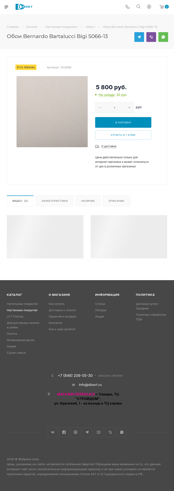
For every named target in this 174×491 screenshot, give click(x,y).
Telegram (139, 37)
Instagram (75, 432)
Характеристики (54, 200)
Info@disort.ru (90, 385)
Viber (151, 37)
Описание (116, 200)
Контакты (55, 323)
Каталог (14, 294)
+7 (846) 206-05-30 (75, 375)
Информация (107, 294)
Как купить (57, 304)
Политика (145, 294)
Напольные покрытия (22, 304)
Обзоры (100, 310)
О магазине (59, 294)
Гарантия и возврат (63, 316)
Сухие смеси (16, 352)
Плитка (12, 333)
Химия (11, 346)
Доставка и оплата (62, 310)
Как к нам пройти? (62, 329)
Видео (20, 201)
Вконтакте (52, 432)
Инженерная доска (20, 340)
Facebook (64, 432)
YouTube (99, 432)
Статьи (100, 304)
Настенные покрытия (22, 310)
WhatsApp (163, 37)
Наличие (88, 200)
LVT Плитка (15, 316)
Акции (99, 316)
